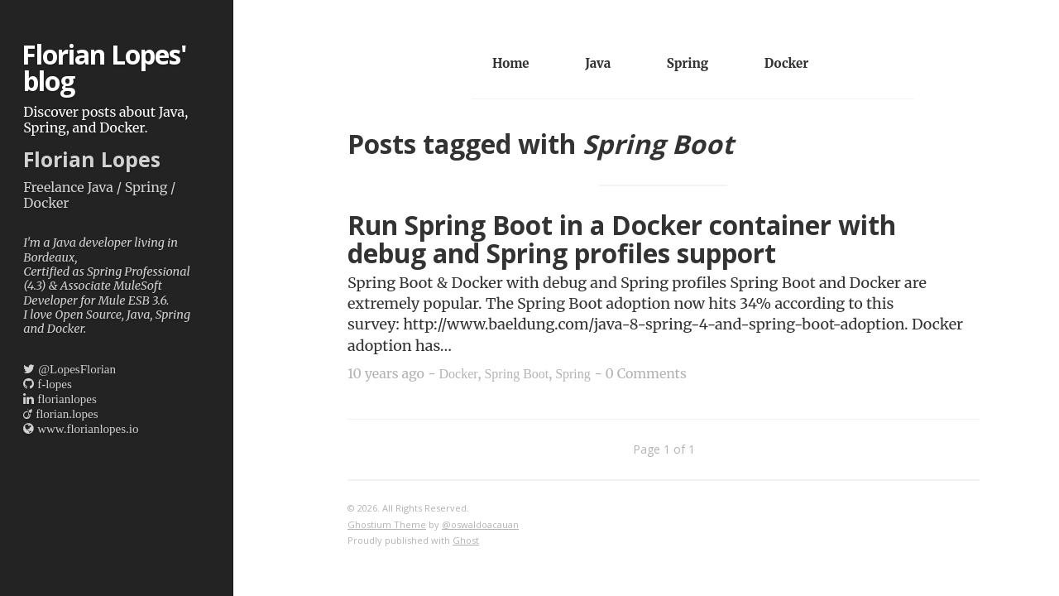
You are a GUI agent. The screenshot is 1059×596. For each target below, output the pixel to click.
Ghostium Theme (386, 524)
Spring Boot (516, 374)
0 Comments (646, 373)
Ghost (466, 540)
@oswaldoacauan (480, 524)
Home (511, 63)
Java (598, 63)
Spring (687, 63)
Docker (786, 63)
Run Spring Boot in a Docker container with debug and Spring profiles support (621, 239)
